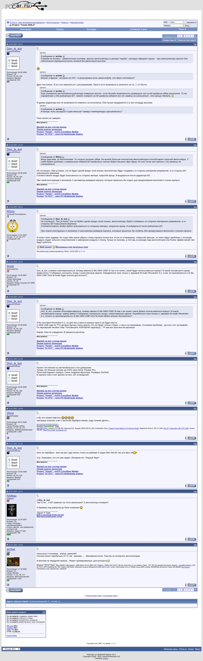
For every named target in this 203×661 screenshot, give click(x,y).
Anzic (10, 266)
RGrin (11, 211)
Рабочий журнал (77, 22)
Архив (191, 649)
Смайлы (10, 628)
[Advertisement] (43, 15)
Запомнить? (190, 22)
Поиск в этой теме (186, 40)
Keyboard (186, 567)
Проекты (64, 22)
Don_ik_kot (14, 48)
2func (10, 413)
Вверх (197, 649)
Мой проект (46, 247)
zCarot (105, 658)
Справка (60, 29)
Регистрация (25, 29)
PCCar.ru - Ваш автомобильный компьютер (27, 22)
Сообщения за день (138, 29)
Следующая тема (110, 596)
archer (11, 549)
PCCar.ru (183, 649)
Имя (165, 22)
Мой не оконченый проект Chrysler (50, 515)
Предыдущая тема (93, 596)
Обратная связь (171, 649)
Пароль (167, 25)
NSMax (11, 495)
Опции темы (168, 40)
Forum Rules (12, 635)
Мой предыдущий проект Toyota (49, 516)
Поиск (182, 29)
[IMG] (9, 630)
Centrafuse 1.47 (61, 430)
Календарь (91, 29)
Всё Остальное (53, 22)
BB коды (10, 626)
